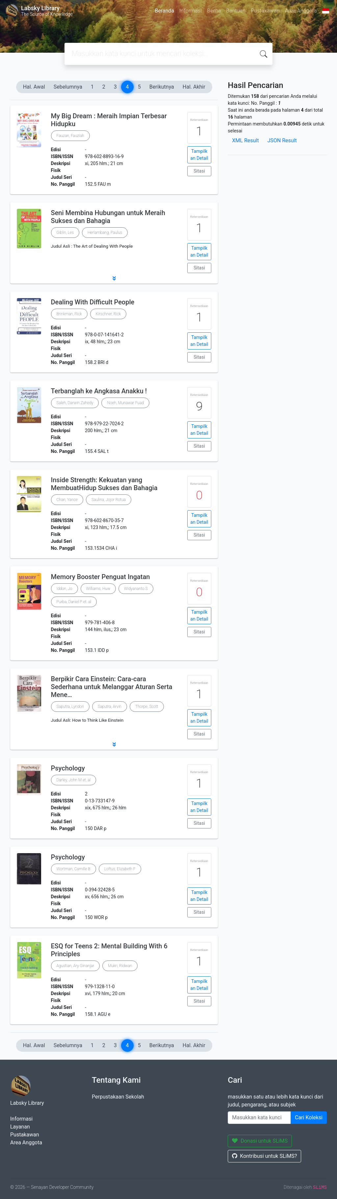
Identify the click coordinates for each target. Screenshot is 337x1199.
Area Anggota (301, 11)
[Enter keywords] (259, 1117)
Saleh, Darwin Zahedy (75, 403)
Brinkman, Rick (69, 314)
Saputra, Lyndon (70, 706)
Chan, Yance (67, 499)
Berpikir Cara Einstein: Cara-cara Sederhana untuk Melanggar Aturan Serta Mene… (111, 687)
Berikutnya (161, 87)
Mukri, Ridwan (120, 965)
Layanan (20, 1127)
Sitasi (199, 171)
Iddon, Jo (64, 588)
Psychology (68, 768)
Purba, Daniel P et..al (74, 602)
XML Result (245, 140)
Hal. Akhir (194, 87)
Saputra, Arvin (109, 706)
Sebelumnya (68, 87)
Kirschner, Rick (108, 314)
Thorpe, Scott (146, 706)
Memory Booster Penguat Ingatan (100, 577)
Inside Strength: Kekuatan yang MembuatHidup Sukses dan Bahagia (104, 484)
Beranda (164, 11)
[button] (114, 278)
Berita (214, 11)
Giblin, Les (65, 232)
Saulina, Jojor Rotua (108, 499)
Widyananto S (136, 588)
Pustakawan (265, 11)
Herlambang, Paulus (105, 232)
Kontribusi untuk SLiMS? (264, 1156)
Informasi (190, 11)
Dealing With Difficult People (93, 302)
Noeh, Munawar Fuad (125, 403)
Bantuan (236, 11)
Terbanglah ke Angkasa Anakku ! (99, 391)
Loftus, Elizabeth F (120, 869)
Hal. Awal (34, 87)
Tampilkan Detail (199, 155)
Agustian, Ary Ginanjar (75, 965)
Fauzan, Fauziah (70, 135)
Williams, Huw (98, 588)
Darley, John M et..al (74, 780)
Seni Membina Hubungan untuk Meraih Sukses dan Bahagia (108, 217)
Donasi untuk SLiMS (260, 1141)
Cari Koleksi (309, 1117)
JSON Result (282, 140)
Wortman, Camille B (74, 869)
